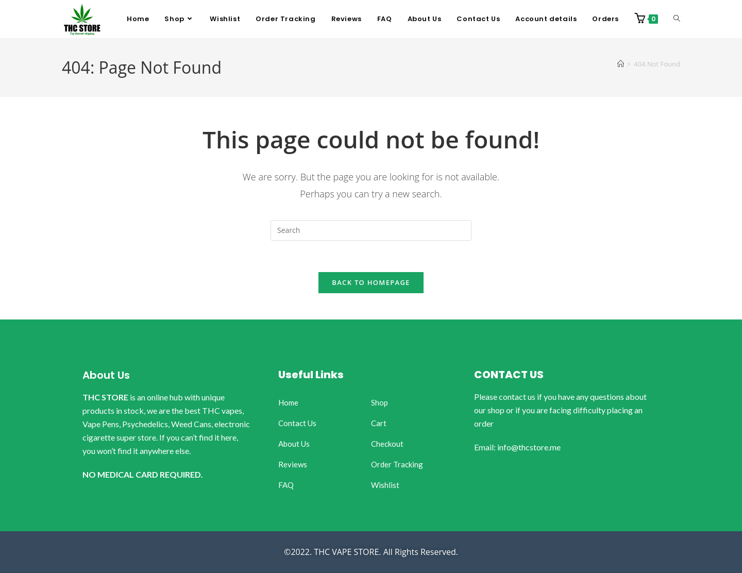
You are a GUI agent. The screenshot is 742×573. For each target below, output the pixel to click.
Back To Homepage (371, 282)
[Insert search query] (371, 230)
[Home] (620, 64)
